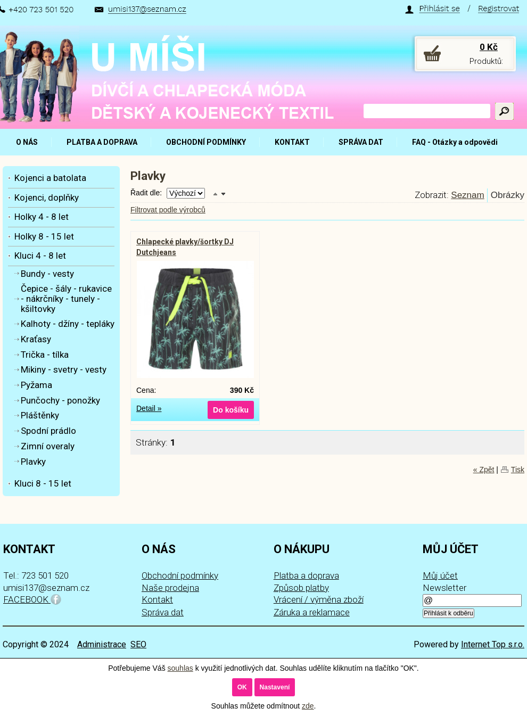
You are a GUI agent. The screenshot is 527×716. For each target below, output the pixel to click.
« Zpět (484, 469)
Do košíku (231, 410)
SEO (138, 644)
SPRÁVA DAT (361, 142)
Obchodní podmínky (180, 575)
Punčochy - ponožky (60, 400)
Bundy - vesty (47, 273)
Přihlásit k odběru (448, 613)
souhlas (180, 668)
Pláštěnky (40, 415)
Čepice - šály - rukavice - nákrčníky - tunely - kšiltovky (66, 298)
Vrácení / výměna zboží (319, 599)
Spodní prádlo (48, 430)
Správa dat (163, 612)
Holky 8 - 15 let (44, 236)
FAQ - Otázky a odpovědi (455, 142)
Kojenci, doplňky (46, 197)
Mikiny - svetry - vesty (63, 369)
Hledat (504, 111)
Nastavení (275, 687)
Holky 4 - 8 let (41, 216)
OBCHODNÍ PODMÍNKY (206, 142)
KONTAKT (292, 142)
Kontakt (157, 599)
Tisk (517, 469)
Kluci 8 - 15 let (42, 483)
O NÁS (27, 142)
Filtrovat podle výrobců (167, 209)
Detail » (148, 408)
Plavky (33, 461)
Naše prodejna (170, 587)
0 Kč (489, 47)
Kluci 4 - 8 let (40, 255)
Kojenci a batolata (50, 177)
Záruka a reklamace (312, 612)
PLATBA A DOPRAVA (102, 142)
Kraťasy (36, 339)
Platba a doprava (306, 575)
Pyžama (36, 385)
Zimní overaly (48, 446)
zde (308, 706)
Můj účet (440, 575)
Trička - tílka (45, 354)
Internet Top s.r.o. (492, 644)
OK (242, 687)
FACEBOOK (32, 599)
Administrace (101, 644)
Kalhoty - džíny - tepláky (67, 323)
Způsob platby (301, 587)
